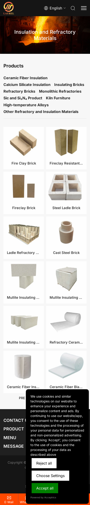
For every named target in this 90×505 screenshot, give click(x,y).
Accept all (45, 488)
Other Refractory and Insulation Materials (40, 111)
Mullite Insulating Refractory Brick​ (23, 315)
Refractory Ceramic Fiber (66, 359)
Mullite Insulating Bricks (23, 359)
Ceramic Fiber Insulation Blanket (23, 404)
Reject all (44, 463)
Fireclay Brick (23, 225)
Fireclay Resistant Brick (66, 180)
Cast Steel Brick (66, 270)
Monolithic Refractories (60, 91)
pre (22, 400)
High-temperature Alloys (26, 105)
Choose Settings (50, 475)
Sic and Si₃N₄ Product (22, 98)
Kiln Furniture (58, 98)
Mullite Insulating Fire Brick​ (66, 315)
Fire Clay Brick (24, 180)
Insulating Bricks (69, 84)
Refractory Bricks (19, 91)
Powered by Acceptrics (43, 497)
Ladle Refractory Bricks (23, 270)
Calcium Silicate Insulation (27, 84)
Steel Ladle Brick (66, 225)
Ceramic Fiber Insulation (25, 78)
